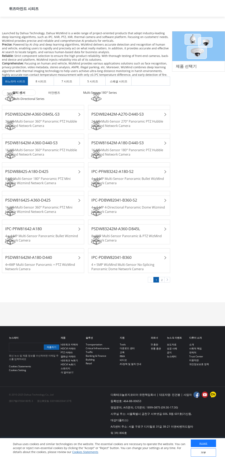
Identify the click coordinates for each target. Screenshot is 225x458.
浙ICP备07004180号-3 (21, 418)
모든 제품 (55, 27)
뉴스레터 (171, 373)
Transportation (94, 361)
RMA (122, 373)
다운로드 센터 (127, 365)
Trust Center (196, 373)
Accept (203, 443)
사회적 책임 (195, 365)
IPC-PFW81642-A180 (23, 245)
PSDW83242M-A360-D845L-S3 (32, 131)
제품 (31, 27)
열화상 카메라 (68, 373)
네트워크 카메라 (87, 27)
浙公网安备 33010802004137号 (54, 418)
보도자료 (171, 361)
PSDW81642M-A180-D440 (28, 274)
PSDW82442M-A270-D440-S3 (117, 131)
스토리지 (65, 385)
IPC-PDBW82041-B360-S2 (114, 217)
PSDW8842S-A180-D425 (26, 188)
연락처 (192, 369)
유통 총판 (156, 365)
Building (90, 376)
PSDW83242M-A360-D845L (115, 245)
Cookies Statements (85, 452)
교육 (122, 369)
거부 (203, 452)
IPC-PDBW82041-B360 (111, 274)
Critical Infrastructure (97, 365)
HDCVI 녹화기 (68, 381)
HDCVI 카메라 (68, 365)
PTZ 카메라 (67, 369)
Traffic (89, 369)
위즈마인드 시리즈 (123, 27)
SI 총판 (154, 361)
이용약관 (194, 377)
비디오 (123, 377)
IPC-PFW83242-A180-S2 (112, 188)
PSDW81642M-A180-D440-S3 (117, 160)
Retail (89, 380)
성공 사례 (172, 365)
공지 (169, 369)
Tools (123, 361)
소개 (191, 361)
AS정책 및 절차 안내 (130, 381)
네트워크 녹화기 (69, 377)
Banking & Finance (96, 373)
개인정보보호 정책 (199, 381)
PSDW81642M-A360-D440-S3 (31, 160)
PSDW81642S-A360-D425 (28, 217)
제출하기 (51, 364)
